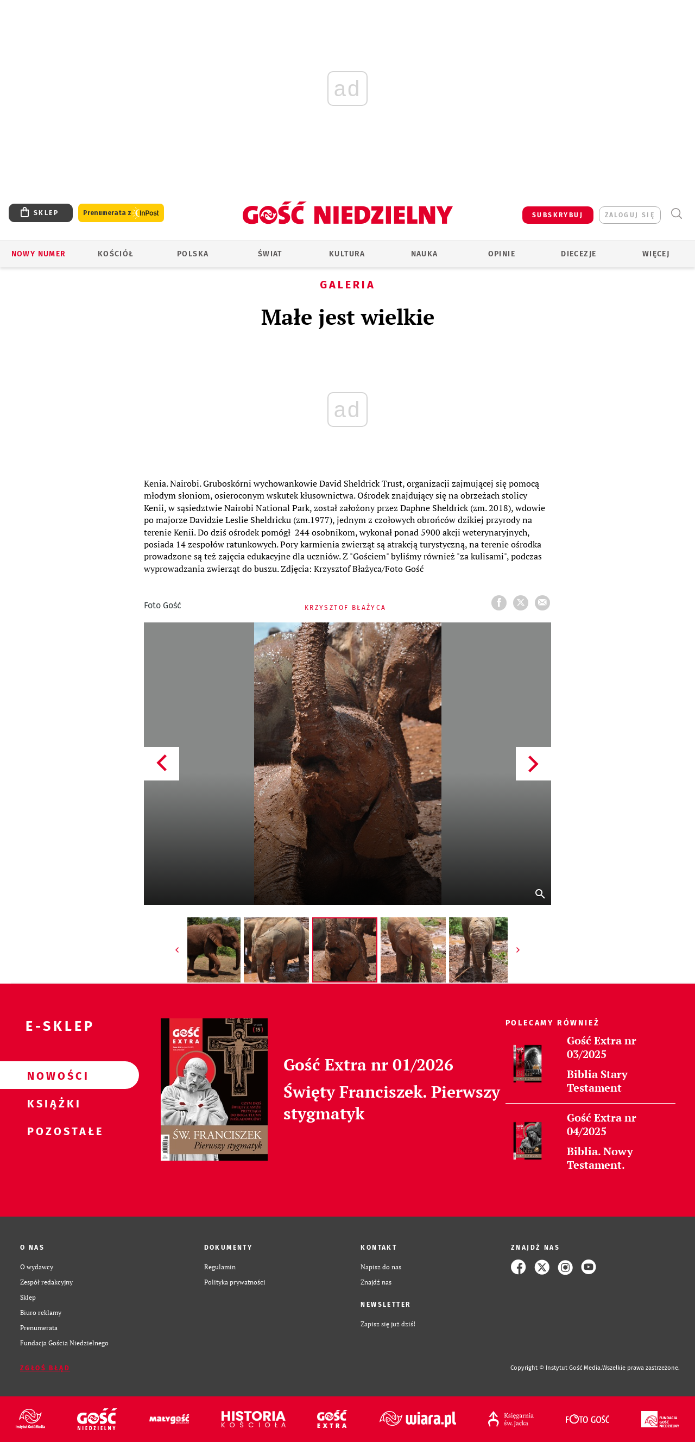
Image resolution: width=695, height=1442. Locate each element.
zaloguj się (630, 215)
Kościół (116, 254)
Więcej (655, 254)
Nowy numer (38, 254)
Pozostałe (52, 1131)
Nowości (52, 1075)
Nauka (424, 254)
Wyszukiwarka (676, 214)
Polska (192, 254)
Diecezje (578, 254)
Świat (270, 254)
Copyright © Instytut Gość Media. (556, 1367)
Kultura (347, 254)
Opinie (501, 254)
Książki (52, 1103)
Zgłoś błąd (45, 1368)
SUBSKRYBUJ (557, 215)
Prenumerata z (121, 213)
